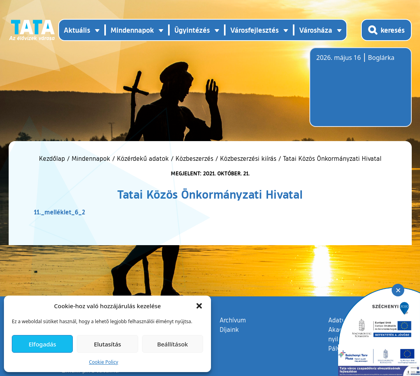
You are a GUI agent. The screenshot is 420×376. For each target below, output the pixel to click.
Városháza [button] (315, 30)
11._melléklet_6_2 (59, 212)
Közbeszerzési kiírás (248, 158)
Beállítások (172, 344)
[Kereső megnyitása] (386, 30)
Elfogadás (42, 344)
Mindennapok (91, 158)
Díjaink (229, 329)
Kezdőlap (53, 158)
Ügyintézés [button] (192, 30)
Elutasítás (107, 344)
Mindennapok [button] (132, 30)
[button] (199, 306)
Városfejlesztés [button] (254, 30)
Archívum (233, 319)
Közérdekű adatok (143, 158)
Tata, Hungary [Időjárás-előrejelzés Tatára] (360, 91)
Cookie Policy (103, 362)
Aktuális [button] (77, 30)
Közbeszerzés (194, 158)
